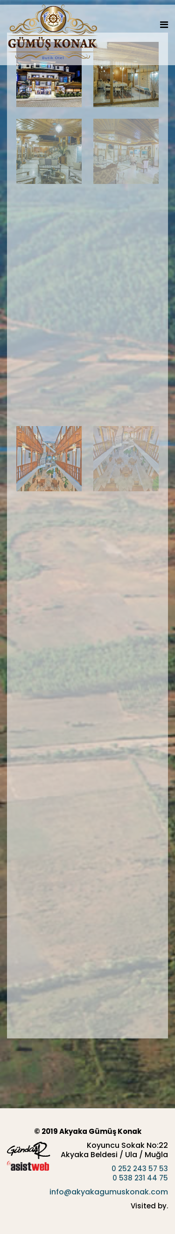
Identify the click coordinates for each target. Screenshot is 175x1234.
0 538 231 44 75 (140, 1178)
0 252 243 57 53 (140, 1168)
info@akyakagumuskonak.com (108, 1192)
